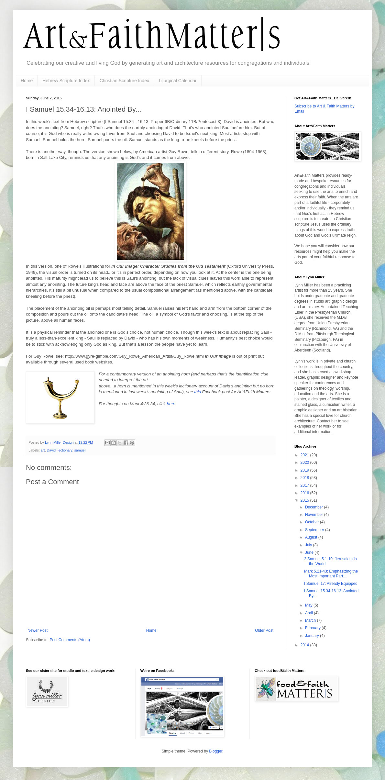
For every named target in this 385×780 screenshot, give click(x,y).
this (197, 391)
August (311, 537)
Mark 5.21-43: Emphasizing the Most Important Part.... (331, 573)
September (315, 530)
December (314, 507)
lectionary (65, 450)
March (311, 620)
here (171, 403)
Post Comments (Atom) (70, 640)
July (309, 545)
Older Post (264, 630)
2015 (305, 500)
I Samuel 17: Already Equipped (331, 583)
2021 (305, 455)
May (309, 605)
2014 (305, 645)
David (51, 450)
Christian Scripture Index (124, 80)
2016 (305, 493)
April (309, 613)
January (312, 635)
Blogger (215, 751)
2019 (305, 470)
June (309, 552)
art (43, 450)
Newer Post (38, 630)
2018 (305, 477)
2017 (305, 485)
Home (27, 80)
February (313, 628)
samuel (79, 450)
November (314, 514)
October (312, 522)
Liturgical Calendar (178, 80)
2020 (305, 462)
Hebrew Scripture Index (66, 80)
